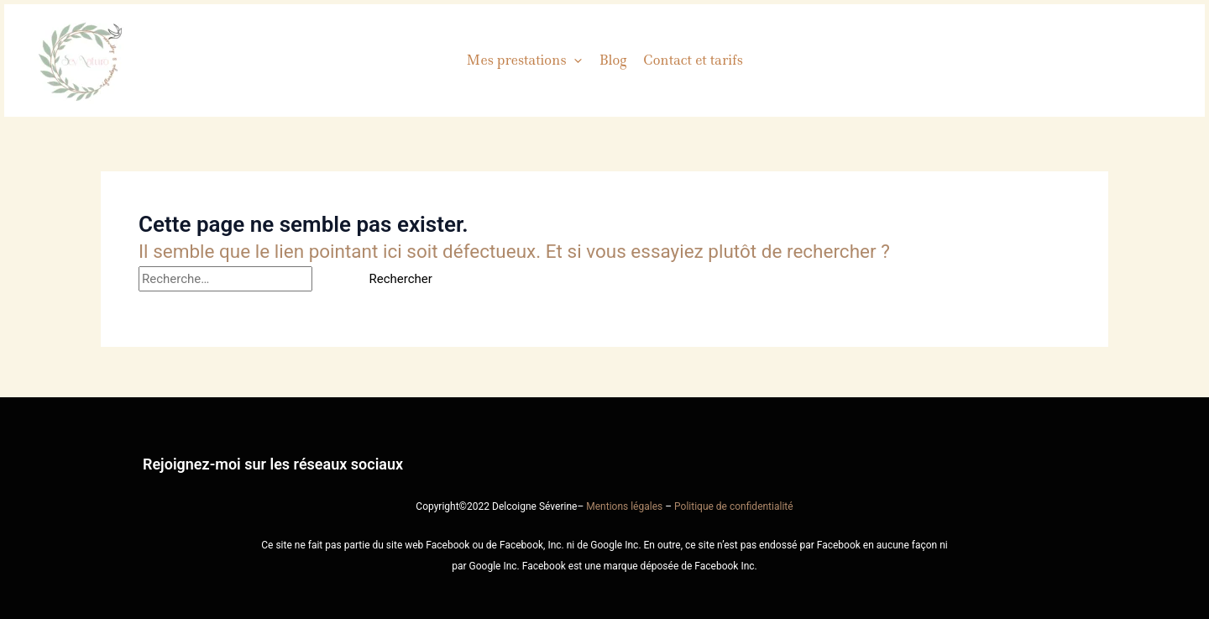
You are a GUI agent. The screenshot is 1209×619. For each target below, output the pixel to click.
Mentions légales (624, 506)
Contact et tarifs (692, 60)
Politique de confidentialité (733, 506)
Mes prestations (524, 60)
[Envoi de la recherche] (332, 279)
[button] (574, 60)
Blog (612, 60)
